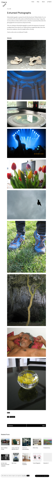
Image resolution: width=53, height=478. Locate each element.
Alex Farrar (14, 463)
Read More (24, 475)
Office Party (35, 447)
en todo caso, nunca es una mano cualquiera (5, 464)
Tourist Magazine (36, 463)
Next (43, 425)
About (43, 1)
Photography (12, 416)
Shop (38, 1)
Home (32, 1)
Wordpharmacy (46, 447)
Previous (10, 425)
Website (9, 38)
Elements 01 (45, 463)
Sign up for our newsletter (42, 475)
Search (49, 1)
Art (8, 416)
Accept (28, 475)
